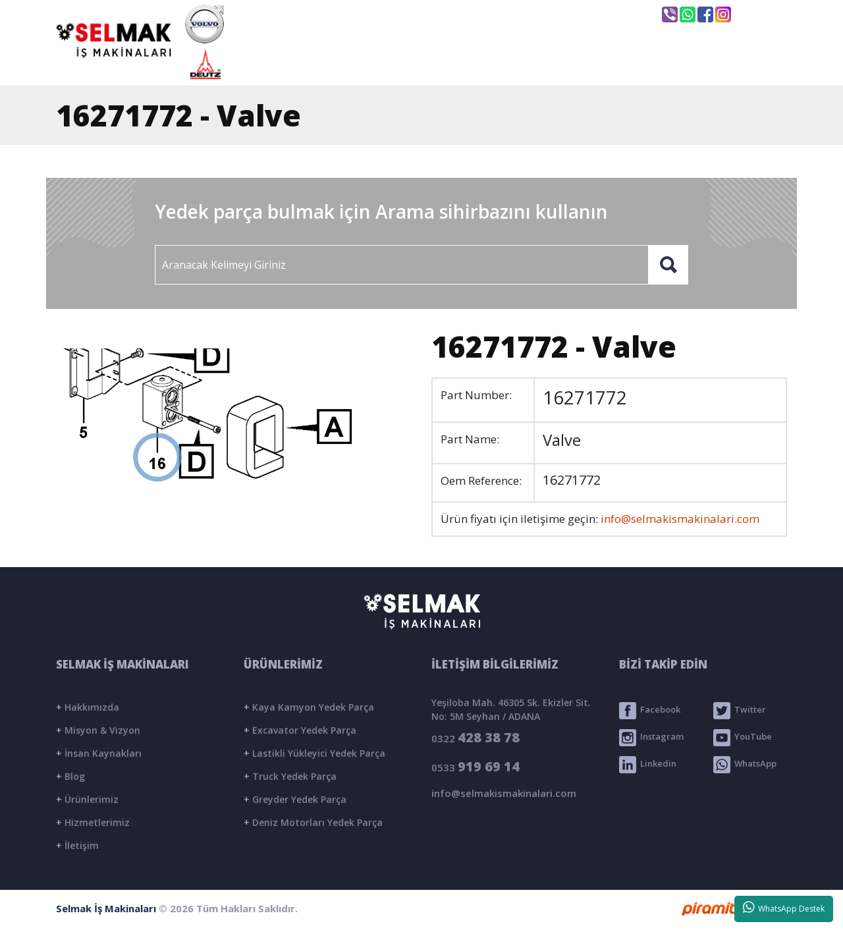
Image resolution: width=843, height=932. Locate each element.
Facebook (649, 710)
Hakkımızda (87, 707)
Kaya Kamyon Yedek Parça (309, 707)
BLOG (632, 64)
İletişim (77, 845)
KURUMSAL (424, 64)
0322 (475, 737)
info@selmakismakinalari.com (444, 13)
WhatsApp (744, 764)
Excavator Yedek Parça (300, 730)
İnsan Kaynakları (99, 753)
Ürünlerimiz (87, 799)
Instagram (651, 737)
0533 (475, 766)
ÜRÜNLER (535, 64)
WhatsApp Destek (784, 907)
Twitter (739, 710)
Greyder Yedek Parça (295, 799)
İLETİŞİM (727, 64)
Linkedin (647, 764)
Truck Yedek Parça (290, 776)
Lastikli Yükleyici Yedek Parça (314, 753)
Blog (70, 776)
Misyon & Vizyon (98, 730)
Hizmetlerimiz (93, 822)
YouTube (742, 737)
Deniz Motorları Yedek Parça (313, 822)
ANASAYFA (309, 64)
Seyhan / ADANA (591, 15)
